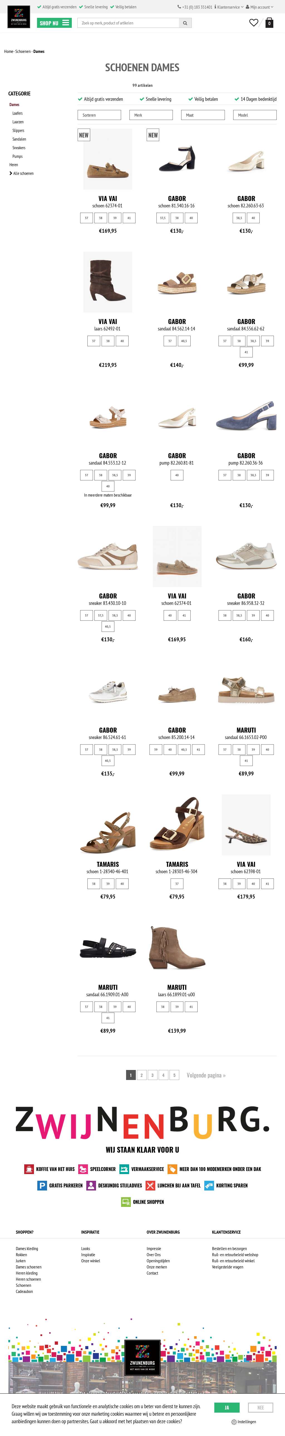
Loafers (19, 111)
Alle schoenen (21, 162)
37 (86, 218)
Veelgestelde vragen (227, 1267)
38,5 (239, 218)
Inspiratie (88, 1254)
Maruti (246, 729)
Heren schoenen (28, 1279)
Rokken (21, 1254)
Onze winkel (90, 1260)
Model (243, 115)
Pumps (19, 147)
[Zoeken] (185, 23)
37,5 (163, 218)
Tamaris (108, 864)
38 (100, 218)
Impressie (154, 1248)
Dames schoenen (28, 1267)
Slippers (20, 125)
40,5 (184, 341)
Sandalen (21, 133)
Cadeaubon (24, 1291)
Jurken (21, 1260)
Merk (138, 115)
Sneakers (21, 140)
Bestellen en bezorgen (229, 1248)
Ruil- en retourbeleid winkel (233, 1260)
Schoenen (23, 1285)
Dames (13, 104)
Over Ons (154, 1254)
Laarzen (20, 118)
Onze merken (157, 1267)
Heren (13, 154)
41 (129, 218)
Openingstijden (158, 1260)
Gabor (177, 198)
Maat (189, 115)
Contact (152, 1273)
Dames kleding (27, 1248)
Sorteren (89, 115)
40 (191, 218)
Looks (85, 1248)
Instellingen (243, 1422)
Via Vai (108, 198)
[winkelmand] (268, 23)
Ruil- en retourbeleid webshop (235, 1254)
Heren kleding (27, 1273)
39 (115, 218)
